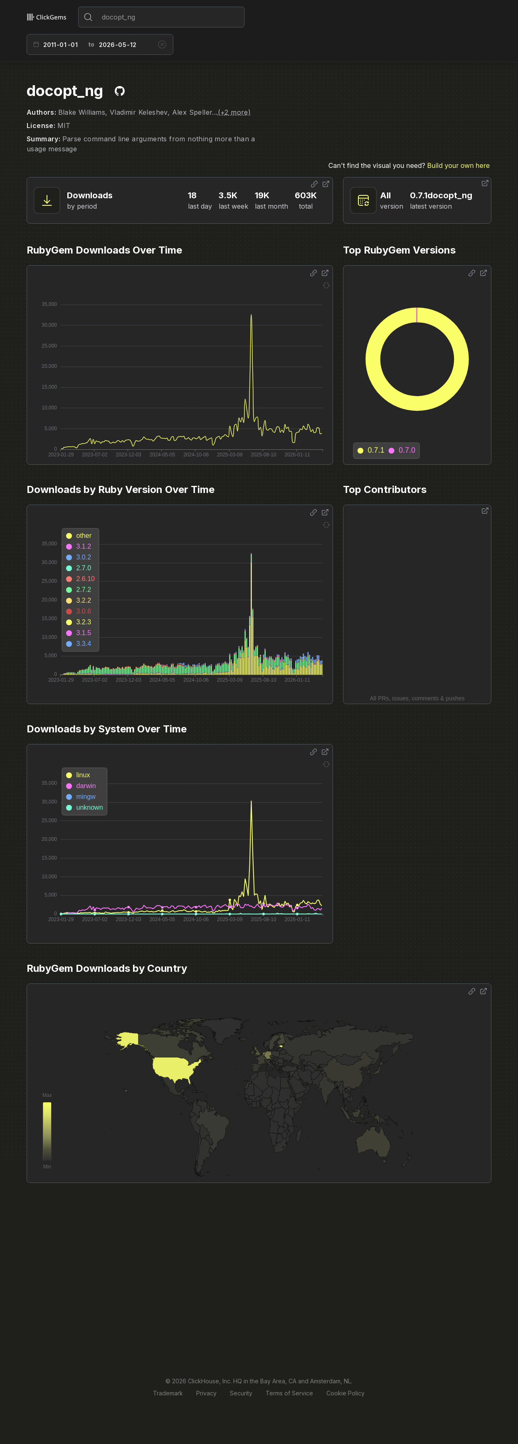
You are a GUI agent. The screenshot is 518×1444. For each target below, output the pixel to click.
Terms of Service (289, 1393)
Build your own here (458, 165)
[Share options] (314, 184)
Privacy (206, 1393)
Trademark (168, 1393)
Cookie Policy (345, 1393)
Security (241, 1393)
